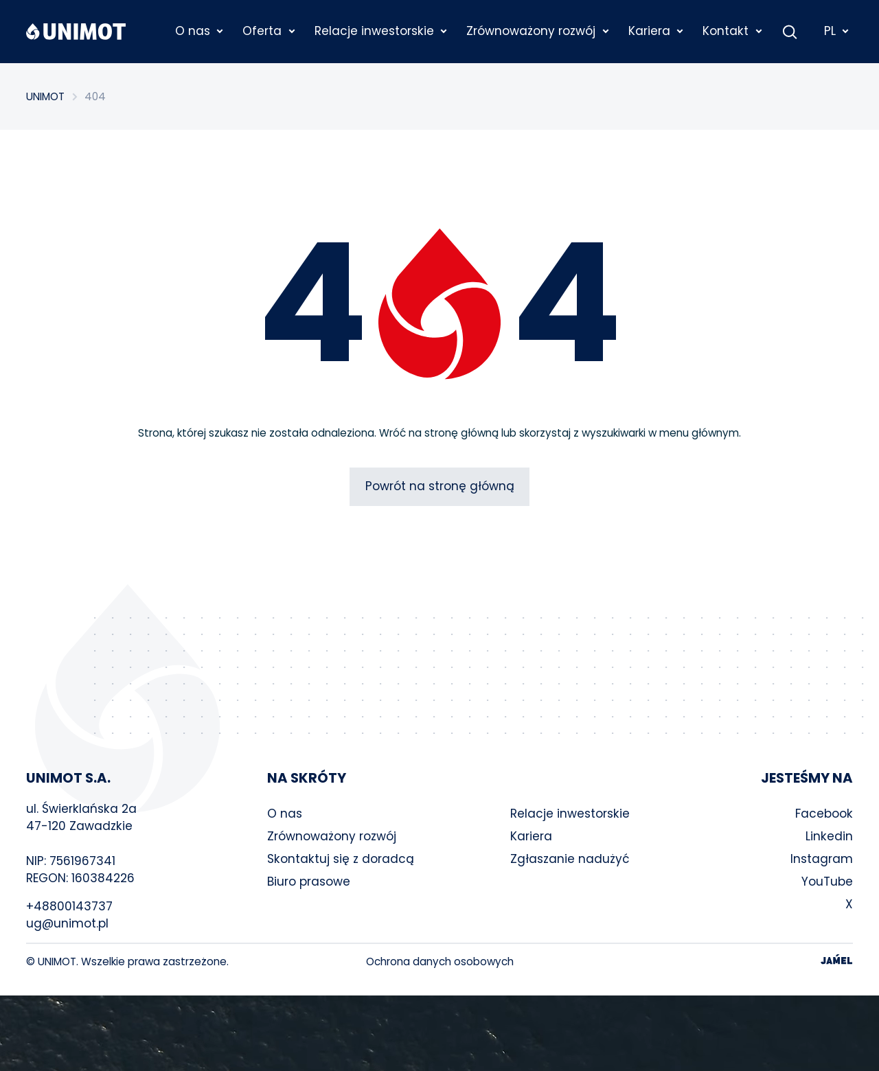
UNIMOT (45, 96)
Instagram (821, 859)
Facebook (824, 813)
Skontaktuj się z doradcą (340, 859)
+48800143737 (69, 906)
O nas (284, 813)
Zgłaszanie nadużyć (570, 859)
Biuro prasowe (308, 881)
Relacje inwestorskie (570, 813)
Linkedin (829, 836)
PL (837, 31)
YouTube (827, 881)
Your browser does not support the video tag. (439, 1033)
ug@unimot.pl (67, 923)
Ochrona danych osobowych (440, 961)
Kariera (531, 836)
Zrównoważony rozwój (331, 836)
